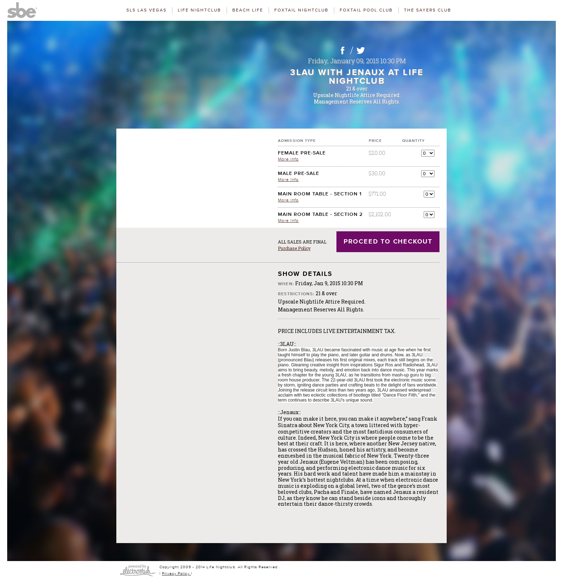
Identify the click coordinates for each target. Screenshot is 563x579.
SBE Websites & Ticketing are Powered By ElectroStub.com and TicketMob (138, 570)
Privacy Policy (176, 573)
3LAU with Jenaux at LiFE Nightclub (357, 76)
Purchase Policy (294, 248)
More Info (288, 159)
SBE (25, 9)
